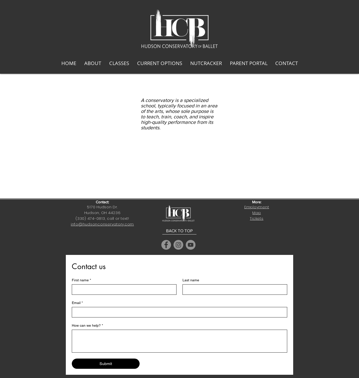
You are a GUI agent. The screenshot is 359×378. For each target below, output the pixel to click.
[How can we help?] (179, 341)
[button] (92, 63)
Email (77, 303)
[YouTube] (190, 245)
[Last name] (233, 290)
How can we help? (87, 325)
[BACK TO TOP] (179, 230)
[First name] (122, 290)
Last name (190, 280)
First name (81, 280)
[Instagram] (178, 245)
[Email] (178, 312)
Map (256, 212)
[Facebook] (166, 245)
